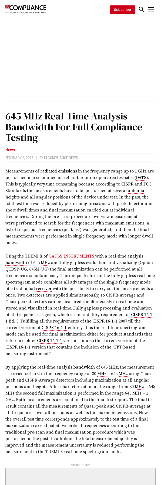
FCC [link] (147, 184)
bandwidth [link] (16, 262)
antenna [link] (136, 190)
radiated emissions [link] (58, 171)
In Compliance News (61, 158)
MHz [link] (45, 262)
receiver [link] (44, 288)
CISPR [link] (127, 184)
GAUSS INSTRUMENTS (71, 256)
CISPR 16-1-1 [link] (105, 321)
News (10, 150)
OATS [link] (141, 177)
